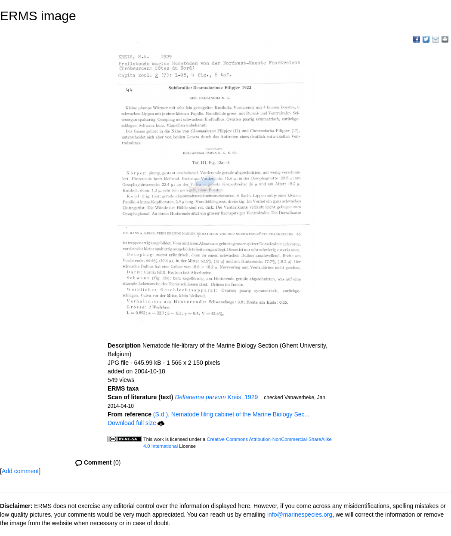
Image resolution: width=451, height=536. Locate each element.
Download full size (136, 422)
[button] (261, 397)
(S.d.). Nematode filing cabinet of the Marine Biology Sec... (231, 414)
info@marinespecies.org (299, 514)
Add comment (20, 471)
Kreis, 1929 (216, 397)
